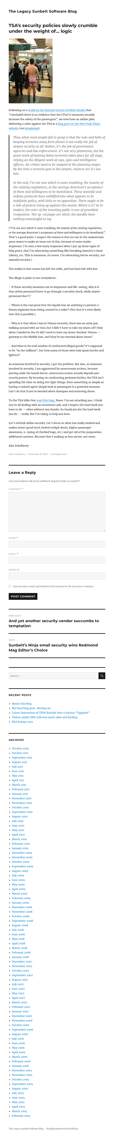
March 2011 (19, 784)
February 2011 (21, 789)
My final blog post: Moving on (31, 708)
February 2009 (21, 898)
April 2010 (18, 834)
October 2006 (20, 1025)
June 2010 (18, 825)
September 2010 (22, 812)
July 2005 (18, 1093)
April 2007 (18, 997)
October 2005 (20, 1079)
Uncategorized (58, 454)
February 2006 (21, 1061)
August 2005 (20, 1088)
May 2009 (18, 884)
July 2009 (18, 875)
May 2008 (18, 939)
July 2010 (17, 821)
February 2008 (21, 952)
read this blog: (46, 400)
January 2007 (20, 1011)
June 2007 (18, 988)
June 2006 (18, 1043)
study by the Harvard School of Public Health (57, 110)
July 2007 (18, 984)
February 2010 (21, 843)
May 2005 (18, 1102)
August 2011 (19, 762)
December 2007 (22, 961)
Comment (16, 489)
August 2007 (20, 979)
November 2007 (22, 966)
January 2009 (20, 902)
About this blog (22, 703)
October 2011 (20, 753)
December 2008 (22, 907)
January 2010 (20, 848)
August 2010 (20, 816)
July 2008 (18, 929)
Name (13, 538)
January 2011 (20, 793)
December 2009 (22, 852)
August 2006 (20, 1034)
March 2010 (19, 839)
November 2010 (22, 802)
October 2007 (20, 970)
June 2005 (18, 1097)
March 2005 (19, 1111)
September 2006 (22, 1029)
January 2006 (20, 1065)
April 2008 (18, 943)
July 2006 (18, 1038)
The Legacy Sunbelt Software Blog (43, 11)
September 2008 (22, 920)
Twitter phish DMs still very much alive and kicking (45, 717)
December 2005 (22, 1070)
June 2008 (18, 934)
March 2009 (19, 893)
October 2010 (20, 807)
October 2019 (20, 748)
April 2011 (18, 780)
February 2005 (21, 1115)
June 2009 (18, 880)
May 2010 (18, 830)
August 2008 (20, 925)
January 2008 (20, 957)
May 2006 (18, 1047)
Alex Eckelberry (17, 454)
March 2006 (19, 1056)
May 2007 (18, 993)
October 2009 (20, 861)
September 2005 (22, 1084)
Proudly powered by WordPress (62, 1128)
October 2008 (20, 916)
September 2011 (22, 757)
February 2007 (21, 1007)
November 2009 (22, 857)
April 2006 (18, 1052)
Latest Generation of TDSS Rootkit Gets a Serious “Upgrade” (51, 712)
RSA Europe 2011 (22, 721)
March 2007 (19, 1002)
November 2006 (22, 1020)
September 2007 (22, 975)
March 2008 (19, 948)
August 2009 (20, 871)
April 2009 (18, 889)
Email (13, 554)
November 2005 (22, 1075)
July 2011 (17, 766)
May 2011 (18, 775)
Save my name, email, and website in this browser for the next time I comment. (53, 586)
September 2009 (22, 866)
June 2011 (18, 771)
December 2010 (21, 798)
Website (14, 569)
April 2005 (18, 1106)
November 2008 (22, 911)
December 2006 (22, 1016)
